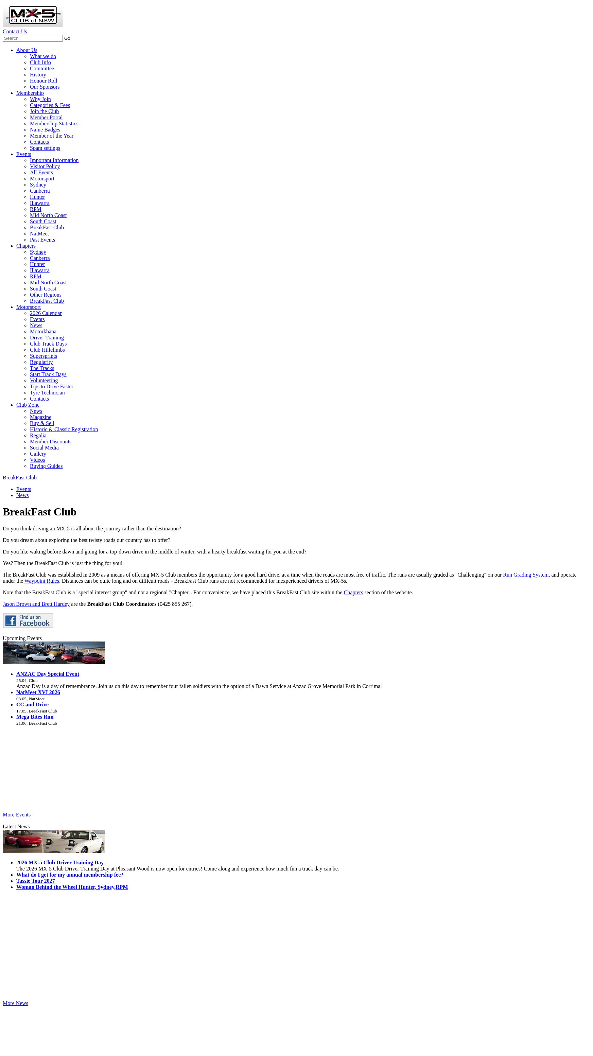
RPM (35, 209)
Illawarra (40, 203)
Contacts (39, 142)
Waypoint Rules (41, 581)
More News (15, 1003)
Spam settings (45, 148)
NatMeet (39, 233)
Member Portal (46, 117)
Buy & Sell (42, 423)
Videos (37, 460)
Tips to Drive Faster (51, 386)
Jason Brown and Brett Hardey (36, 604)
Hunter (37, 197)
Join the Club (44, 111)
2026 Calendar (46, 313)
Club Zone (27, 405)
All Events (41, 172)
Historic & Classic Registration (64, 429)
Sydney (38, 185)
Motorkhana (43, 331)
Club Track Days (48, 344)
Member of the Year (51, 136)
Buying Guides (46, 466)
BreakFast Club (47, 227)
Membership (30, 93)
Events (23, 154)
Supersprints (43, 356)
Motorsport (42, 178)
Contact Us (15, 31)
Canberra (40, 191)
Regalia (38, 435)
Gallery (38, 454)
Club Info (40, 62)
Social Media (44, 448)
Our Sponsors (45, 87)
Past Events (42, 240)
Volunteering (44, 380)
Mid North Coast (48, 215)
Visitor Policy (45, 166)
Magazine (40, 417)
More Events (17, 814)
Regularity (41, 362)
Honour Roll (43, 81)
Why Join (40, 99)
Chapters (26, 246)
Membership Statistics (54, 123)
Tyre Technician (47, 392)
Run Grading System (525, 575)
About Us (26, 50)
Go (67, 38)
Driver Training (47, 337)
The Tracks (42, 368)
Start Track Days (48, 374)
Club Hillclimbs (47, 350)
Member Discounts (50, 441)
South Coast (43, 221)
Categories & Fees (50, 105)
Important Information (54, 160)
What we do (43, 56)
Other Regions (46, 295)
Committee (42, 68)
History (38, 74)
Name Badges (45, 130)
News (36, 325)
